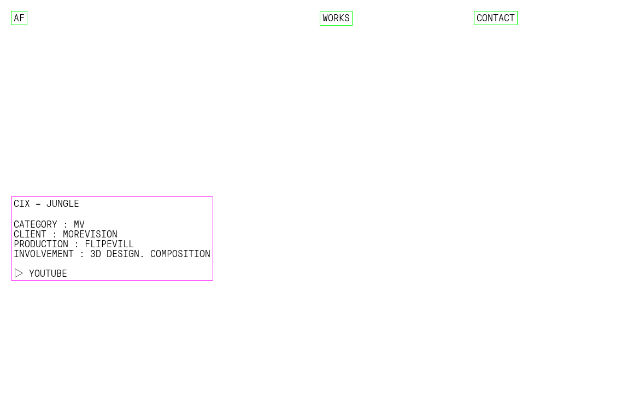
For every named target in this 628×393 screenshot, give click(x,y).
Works (336, 18)
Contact (496, 18)
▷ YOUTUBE (40, 273)
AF (19, 18)
